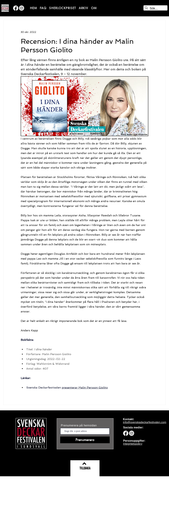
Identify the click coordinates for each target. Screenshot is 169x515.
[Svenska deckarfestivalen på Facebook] (15, 8)
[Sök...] (155, 8)
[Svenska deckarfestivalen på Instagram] (21, 8)
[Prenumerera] (85, 440)
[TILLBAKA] (85, 468)
